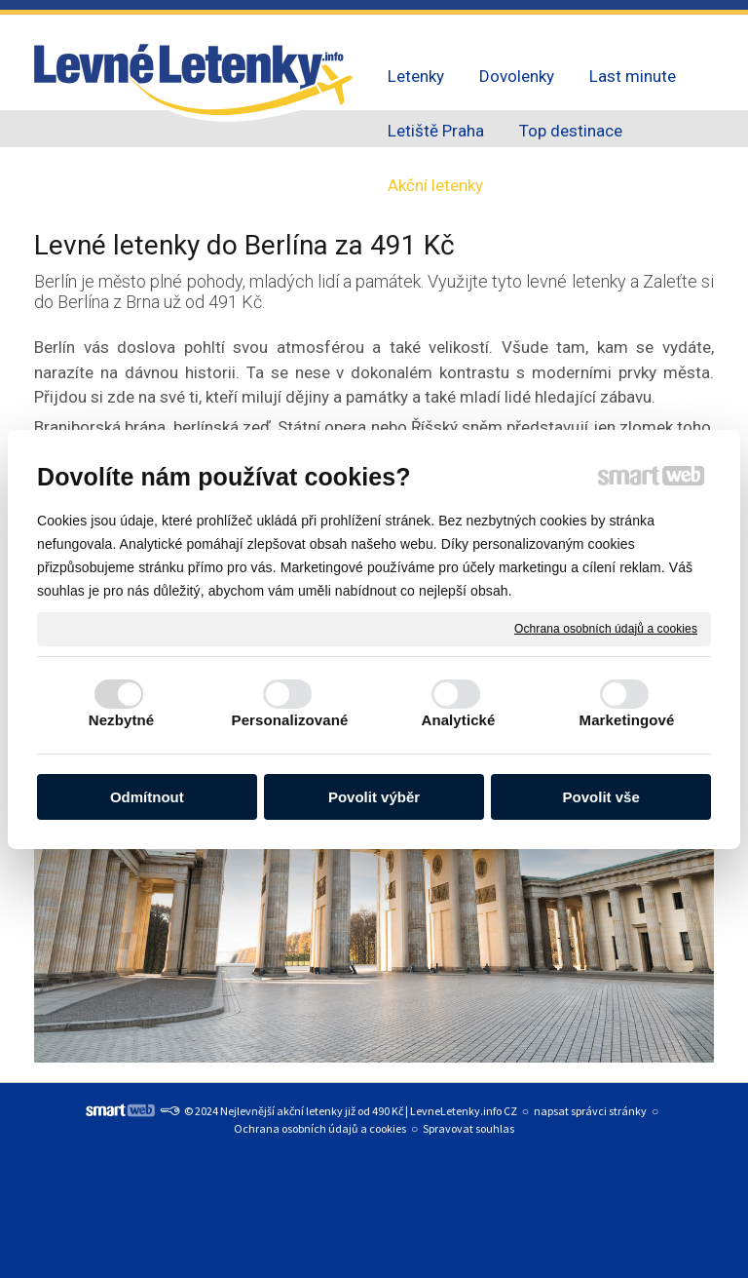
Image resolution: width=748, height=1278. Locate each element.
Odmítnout (147, 797)
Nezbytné (121, 720)
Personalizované (290, 720)
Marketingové (627, 720)
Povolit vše (601, 797)
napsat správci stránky (590, 1111)
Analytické (458, 720)
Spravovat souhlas (468, 1128)
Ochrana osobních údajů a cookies (605, 628)
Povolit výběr (374, 797)
